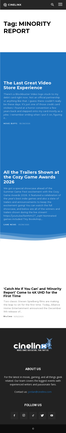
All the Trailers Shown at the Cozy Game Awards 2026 (31, 177)
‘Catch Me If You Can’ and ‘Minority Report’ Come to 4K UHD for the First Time (32, 292)
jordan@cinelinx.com (40, 391)
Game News (10, 224)
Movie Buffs (10, 123)
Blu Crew (8, 316)
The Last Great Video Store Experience (27, 85)
